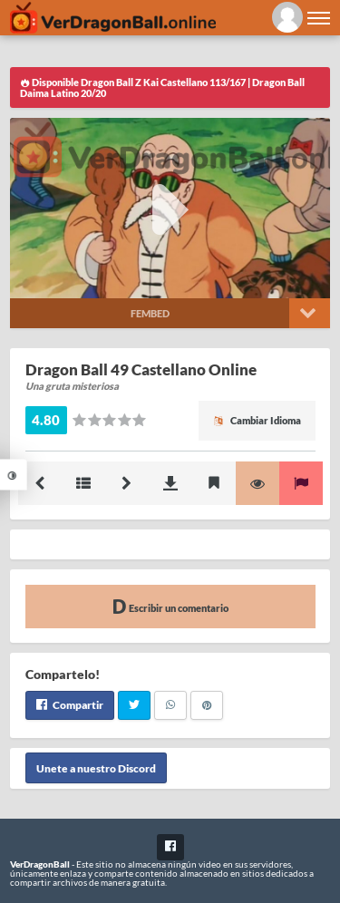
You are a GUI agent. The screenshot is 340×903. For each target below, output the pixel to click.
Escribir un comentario (170, 606)
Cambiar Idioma (257, 420)
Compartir (69, 705)
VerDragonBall (40, 864)
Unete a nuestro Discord (96, 768)
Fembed (150, 313)
